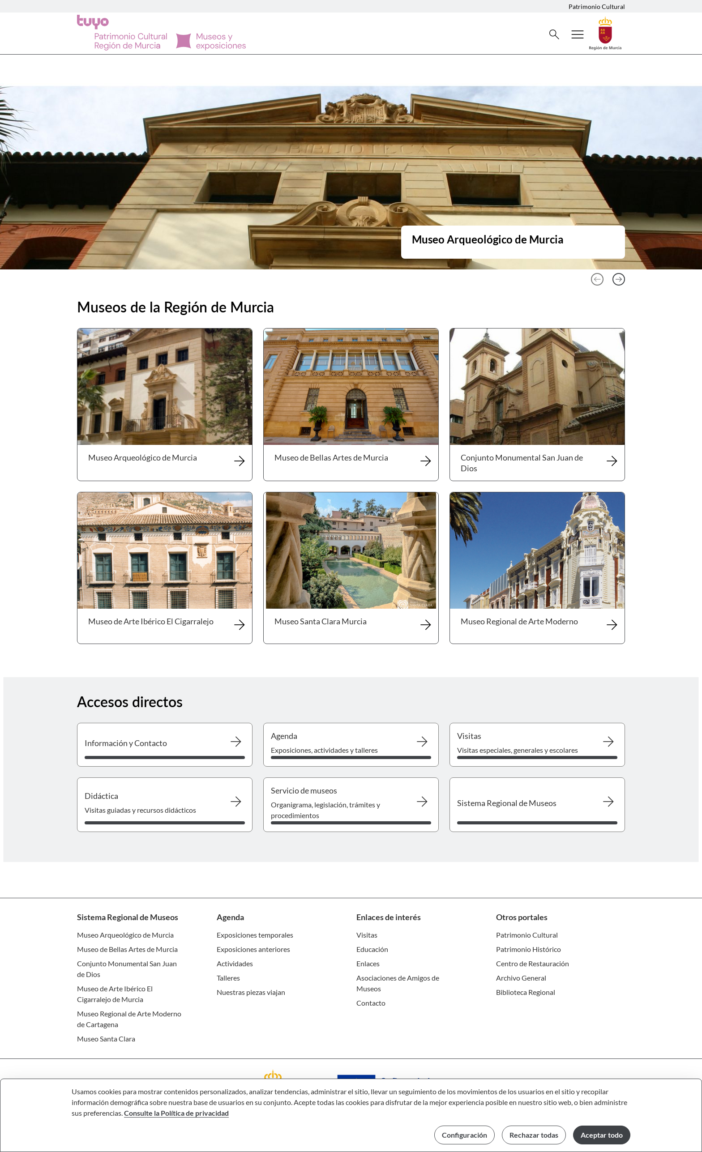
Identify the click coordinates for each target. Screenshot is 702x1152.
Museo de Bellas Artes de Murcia (127, 949)
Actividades (235, 963)
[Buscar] (554, 34)
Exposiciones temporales (255, 934)
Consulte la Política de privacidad (176, 1113)
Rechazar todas (533, 1135)
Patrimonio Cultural (597, 6)
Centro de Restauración (532, 963)
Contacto (370, 1002)
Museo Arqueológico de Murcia (125, 934)
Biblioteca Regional (525, 992)
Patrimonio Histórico (528, 949)
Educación (372, 949)
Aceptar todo (602, 1135)
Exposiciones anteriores (253, 949)
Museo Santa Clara (106, 1038)
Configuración (464, 1135)
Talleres (228, 977)
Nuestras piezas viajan (251, 992)
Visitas (366, 934)
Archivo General (521, 977)
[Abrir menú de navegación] (577, 34)
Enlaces (368, 963)
